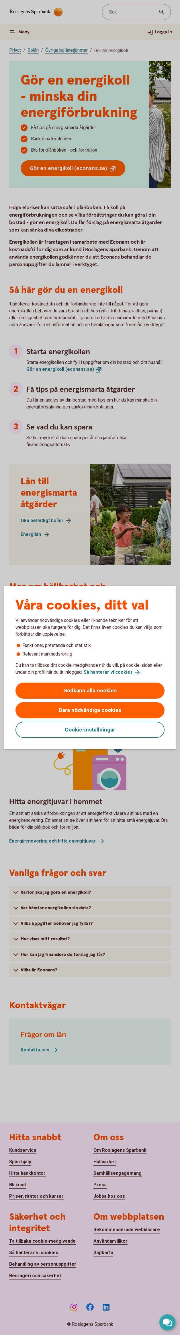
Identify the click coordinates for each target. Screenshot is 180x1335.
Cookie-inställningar (90, 729)
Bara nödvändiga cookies (90, 710)
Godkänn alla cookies (90, 690)
